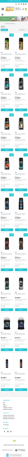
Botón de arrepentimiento (15, 455)
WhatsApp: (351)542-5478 (8, 418)
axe (3, 26)
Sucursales (6, 424)
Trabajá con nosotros (7, 407)
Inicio (4, 402)
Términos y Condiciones (19, 445)
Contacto (5, 406)
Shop (4, 404)
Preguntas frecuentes (7, 409)
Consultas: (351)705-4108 (8, 415)
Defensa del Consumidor (7, 450)
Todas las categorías (10, 23)
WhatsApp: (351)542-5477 (8, 417)
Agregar (7, 70)
